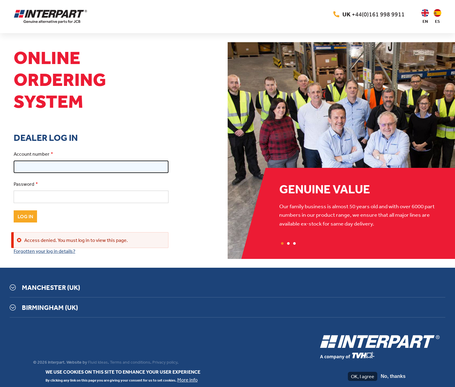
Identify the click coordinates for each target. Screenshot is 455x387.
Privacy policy (164, 362)
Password (24, 184)
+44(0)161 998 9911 (373, 14)
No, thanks (393, 376)
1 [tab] (282, 244)
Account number (31, 154)
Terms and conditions (130, 362)
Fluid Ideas (98, 362)
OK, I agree (362, 376)
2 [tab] (288, 244)
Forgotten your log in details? (44, 251)
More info (187, 380)
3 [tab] (294, 244)
